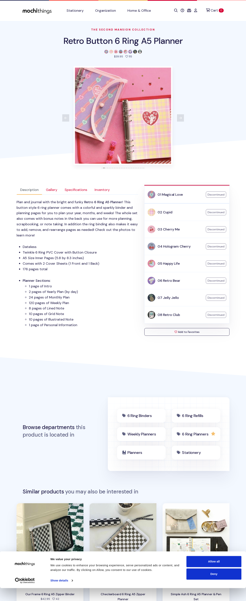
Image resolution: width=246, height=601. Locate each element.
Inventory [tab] (102, 189)
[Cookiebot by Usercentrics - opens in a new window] (25, 593)
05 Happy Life (169, 263)
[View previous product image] (65, 118)
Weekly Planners (141, 434)
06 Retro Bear (169, 280)
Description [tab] (29, 189)
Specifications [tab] (76, 189)
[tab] (102, 167)
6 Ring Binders (139, 415)
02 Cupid (165, 212)
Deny (214, 587)
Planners (134, 452)
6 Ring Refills (192, 415)
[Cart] (214, 10)
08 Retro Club (169, 315)
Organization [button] (105, 10)
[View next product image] (180, 118)
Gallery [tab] (51, 189)
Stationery (191, 452)
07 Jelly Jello (168, 297)
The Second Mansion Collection (123, 29)
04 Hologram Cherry (174, 246)
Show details (59, 593)
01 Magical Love (170, 194)
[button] (176, 10)
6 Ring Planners (195, 434)
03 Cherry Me (169, 229)
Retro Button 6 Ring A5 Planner (123, 40)
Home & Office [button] (139, 10)
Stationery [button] (75, 10)
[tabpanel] (77, 263)
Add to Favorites (187, 332)
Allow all (214, 574)
